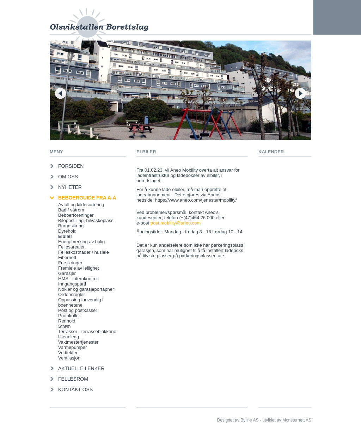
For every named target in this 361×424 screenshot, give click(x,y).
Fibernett (67, 257)
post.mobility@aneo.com (176, 223)
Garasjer (67, 273)
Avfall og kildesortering (81, 204)
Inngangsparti (72, 284)
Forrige (60, 93)
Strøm (64, 326)
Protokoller (69, 315)
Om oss (68, 176)
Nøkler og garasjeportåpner (86, 289)
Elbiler (65, 236)
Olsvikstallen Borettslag (99, 20)
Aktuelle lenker (81, 368)
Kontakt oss (75, 389)
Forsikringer (70, 262)
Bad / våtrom (71, 210)
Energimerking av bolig (81, 241)
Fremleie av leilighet (78, 268)
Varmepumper (72, 347)
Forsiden (71, 166)
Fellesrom (73, 379)
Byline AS (249, 420)
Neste (300, 93)
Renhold (66, 321)
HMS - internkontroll (78, 278)
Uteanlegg (68, 336)
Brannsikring (71, 225)
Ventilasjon (69, 358)
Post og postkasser (77, 310)
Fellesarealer (71, 247)
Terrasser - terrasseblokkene (87, 331)
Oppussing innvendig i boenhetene (80, 302)
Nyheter (70, 187)
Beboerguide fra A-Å (87, 198)
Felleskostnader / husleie (83, 252)
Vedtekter (68, 352)
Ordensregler (71, 294)
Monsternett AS (296, 420)
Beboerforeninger (75, 215)
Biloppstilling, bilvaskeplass (86, 220)
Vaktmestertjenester (78, 342)
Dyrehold (67, 231)
